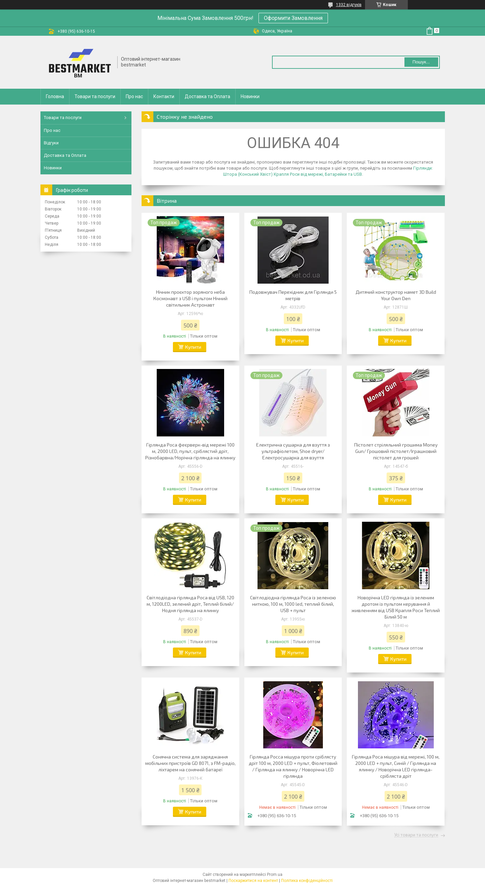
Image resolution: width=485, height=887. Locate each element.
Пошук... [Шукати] (421, 61)
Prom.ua (274, 874)
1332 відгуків (349, 4)
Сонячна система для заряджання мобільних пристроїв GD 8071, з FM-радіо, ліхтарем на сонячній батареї (190, 763)
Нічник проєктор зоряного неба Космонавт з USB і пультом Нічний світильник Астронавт (190, 298)
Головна (55, 96)
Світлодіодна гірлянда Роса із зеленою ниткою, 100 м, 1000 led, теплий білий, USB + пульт (293, 604)
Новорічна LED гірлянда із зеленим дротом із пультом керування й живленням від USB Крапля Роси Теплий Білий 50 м (396, 607)
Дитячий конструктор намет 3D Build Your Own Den (396, 295)
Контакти (163, 96)
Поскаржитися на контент (253, 880)
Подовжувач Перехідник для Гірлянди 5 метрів (293, 295)
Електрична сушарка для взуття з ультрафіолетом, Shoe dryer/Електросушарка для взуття (293, 451)
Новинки (250, 96)
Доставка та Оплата (207, 96)
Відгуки (51, 142)
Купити (193, 347)
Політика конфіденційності (307, 880)
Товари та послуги (94, 96)
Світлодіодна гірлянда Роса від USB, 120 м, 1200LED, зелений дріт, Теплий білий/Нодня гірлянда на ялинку (190, 604)
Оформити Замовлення (293, 18)
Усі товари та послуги (416, 835)
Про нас (134, 96)
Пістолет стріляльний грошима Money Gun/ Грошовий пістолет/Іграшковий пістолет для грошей (395, 451)
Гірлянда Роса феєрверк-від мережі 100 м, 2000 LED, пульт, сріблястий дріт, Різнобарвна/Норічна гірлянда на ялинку (190, 451)
